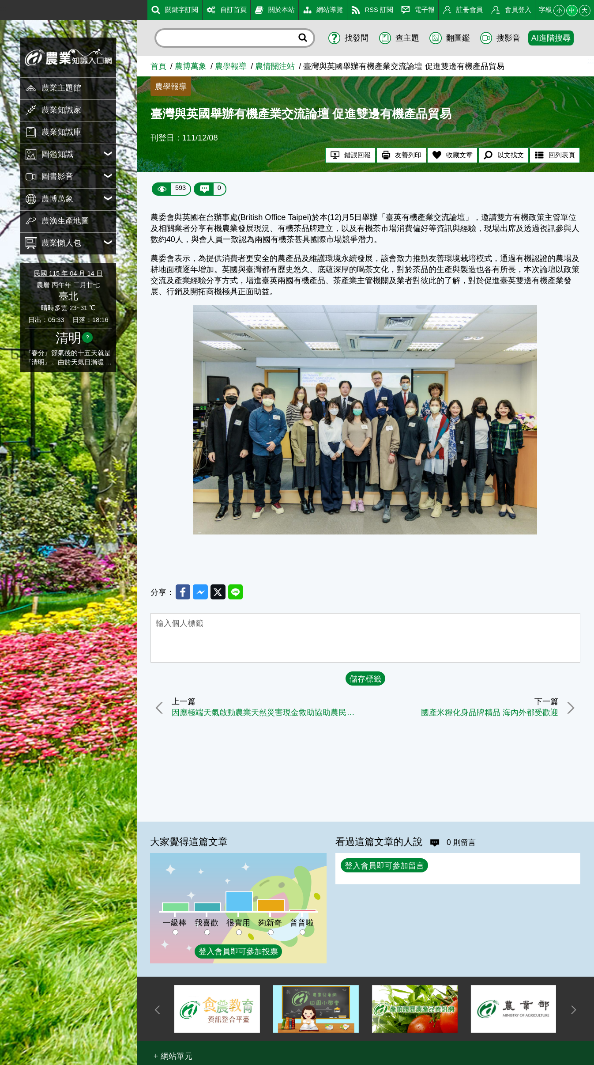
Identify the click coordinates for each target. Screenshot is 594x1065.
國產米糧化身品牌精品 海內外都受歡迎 (487, 713)
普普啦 (302, 922)
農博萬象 (191, 66)
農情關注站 (275, 66)
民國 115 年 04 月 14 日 (68, 273)
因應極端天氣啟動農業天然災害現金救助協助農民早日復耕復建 (267, 713)
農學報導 (231, 66)
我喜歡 (206, 922)
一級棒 (175, 922)
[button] (172, 1056)
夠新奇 (270, 922)
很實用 (238, 922)
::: (3, 8)
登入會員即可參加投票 (238, 951)
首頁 (158, 66)
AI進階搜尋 (551, 38)
